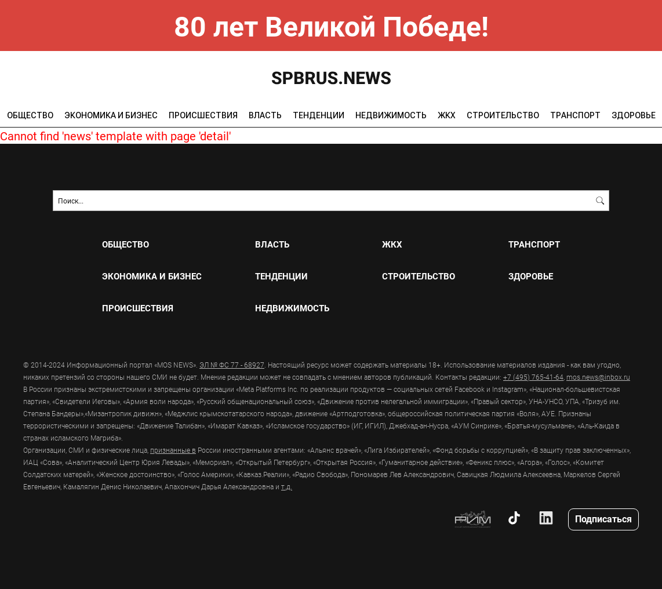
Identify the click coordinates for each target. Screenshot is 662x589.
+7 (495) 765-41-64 (533, 376)
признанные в (173, 450)
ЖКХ (447, 115)
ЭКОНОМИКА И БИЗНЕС (111, 115)
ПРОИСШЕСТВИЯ (203, 115)
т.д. (286, 486)
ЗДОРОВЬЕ (634, 115)
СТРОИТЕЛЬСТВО (503, 115)
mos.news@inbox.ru (598, 376)
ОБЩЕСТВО (30, 115)
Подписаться (603, 518)
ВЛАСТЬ (265, 115)
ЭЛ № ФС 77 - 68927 (231, 364)
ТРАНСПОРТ (575, 115)
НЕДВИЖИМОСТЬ (391, 115)
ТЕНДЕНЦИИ (318, 115)
